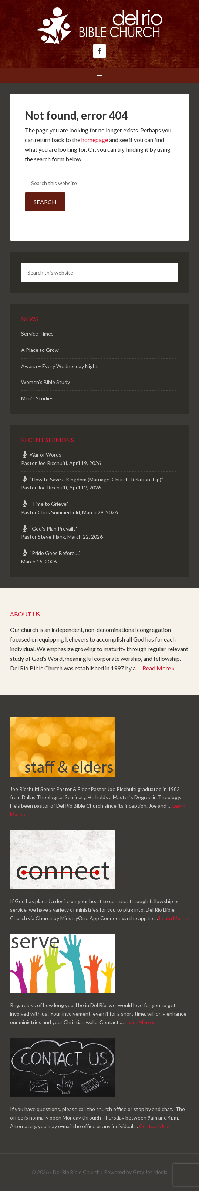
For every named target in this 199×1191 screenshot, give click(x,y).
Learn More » (174, 918)
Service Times (37, 333)
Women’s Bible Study (45, 382)
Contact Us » (154, 1126)
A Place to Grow (40, 350)
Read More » (158, 668)
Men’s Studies (37, 398)
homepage (94, 139)
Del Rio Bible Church (99, 25)
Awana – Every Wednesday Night (59, 366)
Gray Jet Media (150, 1172)
